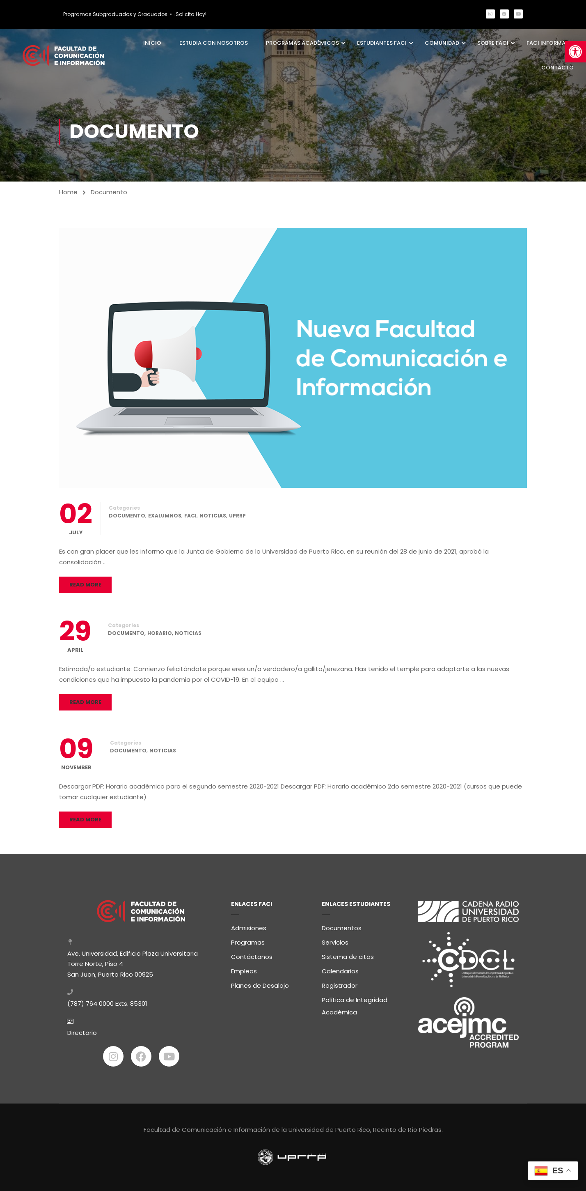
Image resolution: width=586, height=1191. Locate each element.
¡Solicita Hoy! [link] (190, 14)
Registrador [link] (339, 984)
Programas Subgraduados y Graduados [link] (115, 14)
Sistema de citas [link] (348, 956)
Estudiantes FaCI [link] (382, 43)
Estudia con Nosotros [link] (213, 43)
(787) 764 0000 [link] (90, 1003)
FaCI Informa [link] (545, 43)
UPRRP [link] (237, 516)
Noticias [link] (212, 516)
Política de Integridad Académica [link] (354, 1005)
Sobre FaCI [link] (492, 43)
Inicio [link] (152, 43)
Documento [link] (127, 516)
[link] (575, 51)
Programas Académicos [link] (302, 43)
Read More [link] (85, 585)
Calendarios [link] (340, 970)
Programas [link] (248, 941)
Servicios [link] (335, 941)
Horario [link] (159, 633)
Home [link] (68, 192)
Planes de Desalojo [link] (260, 984)
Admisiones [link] (248, 927)
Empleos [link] (244, 970)
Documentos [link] (342, 927)
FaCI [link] (190, 516)
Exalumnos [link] (164, 516)
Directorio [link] (82, 1032)
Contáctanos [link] (251, 956)
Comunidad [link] (442, 43)
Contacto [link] (557, 67)
